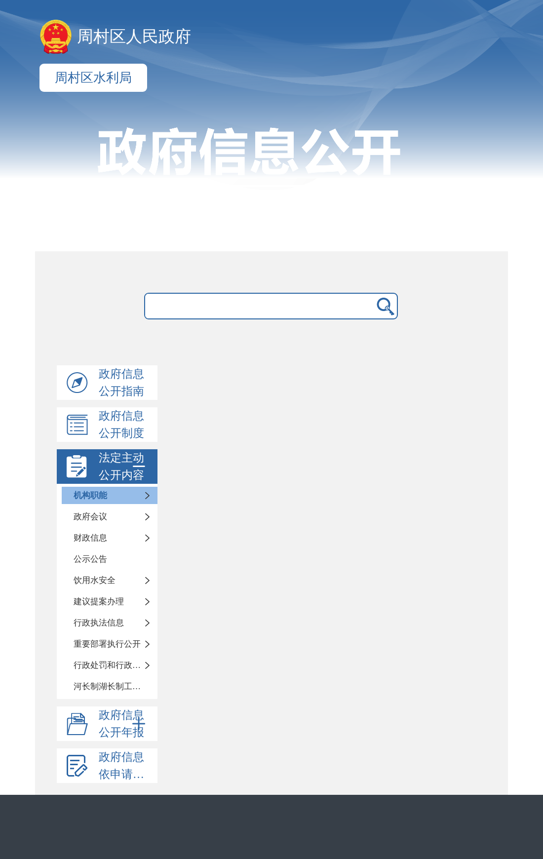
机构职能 (90, 495)
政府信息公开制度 (121, 424)
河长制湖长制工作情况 (115, 686)
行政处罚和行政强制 (111, 665)
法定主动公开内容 (124, 466)
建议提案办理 (99, 601)
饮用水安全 (95, 580)
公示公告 (90, 559)
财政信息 (90, 538)
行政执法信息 (99, 622)
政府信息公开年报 (124, 724)
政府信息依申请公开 (127, 766)
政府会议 (90, 516)
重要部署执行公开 (107, 644)
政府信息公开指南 (121, 382)
